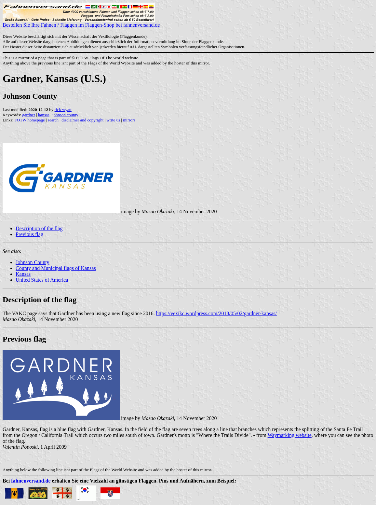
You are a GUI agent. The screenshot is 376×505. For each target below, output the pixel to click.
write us (113, 120)
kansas (43, 114)
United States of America (42, 280)
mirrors (129, 120)
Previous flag (29, 234)
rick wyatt (63, 109)
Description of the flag (39, 228)
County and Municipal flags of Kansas (56, 268)
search (53, 120)
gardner (28, 114)
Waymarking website (290, 435)
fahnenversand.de (30, 481)
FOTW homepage (29, 120)
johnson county (65, 114)
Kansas (23, 274)
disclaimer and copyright (82, 120)
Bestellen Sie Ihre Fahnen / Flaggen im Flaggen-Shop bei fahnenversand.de (81, 23)
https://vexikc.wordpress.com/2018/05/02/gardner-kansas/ (216, 313)
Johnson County (32, 262)
